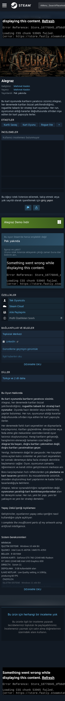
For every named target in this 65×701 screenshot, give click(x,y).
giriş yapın (47, 202)
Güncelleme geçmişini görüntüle (20, 353)
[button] (32, 139)
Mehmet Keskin (22, 88)
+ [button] (59, 126)
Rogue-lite (47, 126)
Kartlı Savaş (10, 126)
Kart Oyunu (29, 126)
